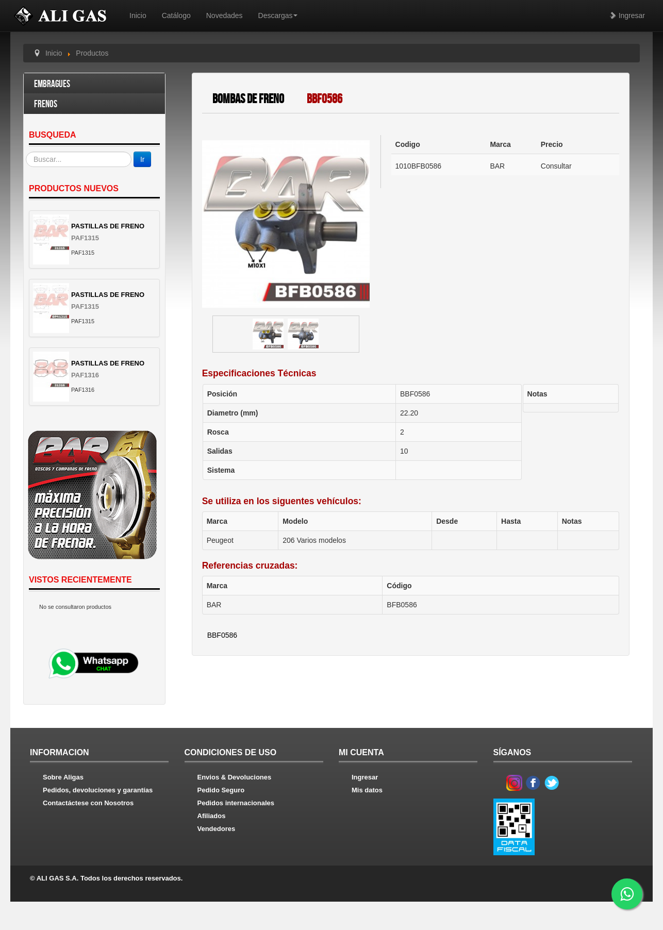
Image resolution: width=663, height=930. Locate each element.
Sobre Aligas (63, 777)
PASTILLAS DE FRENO (107, 226)
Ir (142, 159)
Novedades (224, 15)
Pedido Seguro (221, 790)
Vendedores (216, 829)
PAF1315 (85, 238)
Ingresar (627, 15)
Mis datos (367, 790)
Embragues (52, 84)
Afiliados (211, 816)
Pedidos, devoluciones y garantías (98, 790)
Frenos (45, 104)
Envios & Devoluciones (234, 777)
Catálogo (176, 15)
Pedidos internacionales (236, 803)
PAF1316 (85, 375)
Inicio (137, 15)
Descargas (278, 15)
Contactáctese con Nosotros (88, 803)
